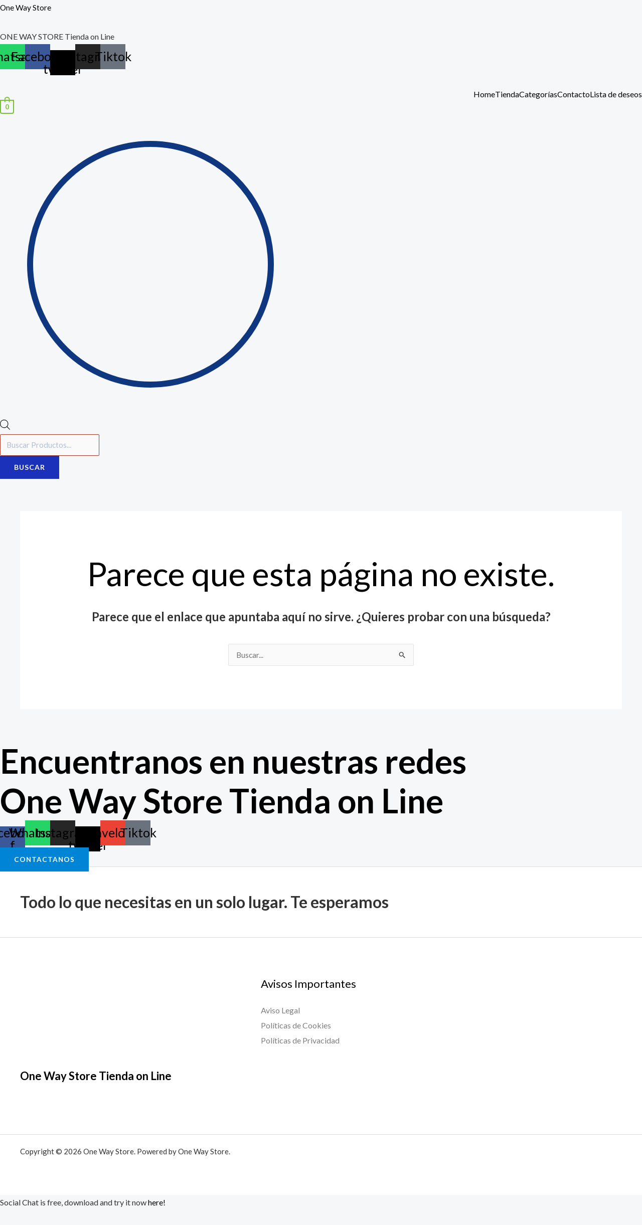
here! (157, 1203)
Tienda (507, 94)
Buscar (29, 467)
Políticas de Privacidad (300, 1041)
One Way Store (26, 7)
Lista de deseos (616, 94)
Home (484, 94)
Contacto (573, 94)
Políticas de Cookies (296, 1026)
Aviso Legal (280, 1011)
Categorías (538, 94)
